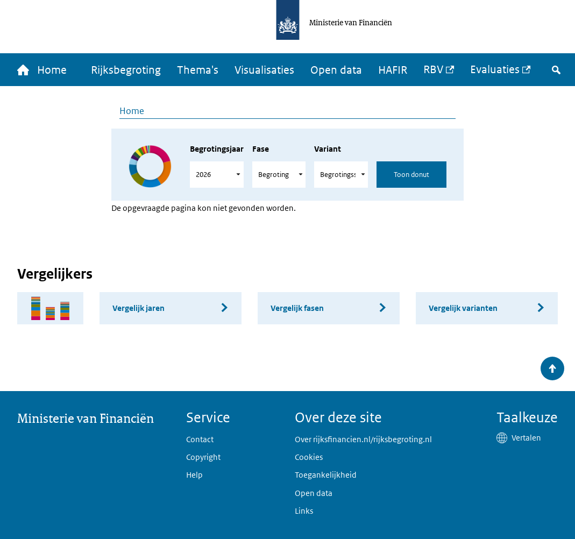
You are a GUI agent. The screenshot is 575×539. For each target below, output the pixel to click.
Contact (200, 439)
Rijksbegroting (126, 69)
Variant (327, 149)
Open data (336, 69)
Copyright (203, 457)
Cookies (309, 457)
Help (194, 475)
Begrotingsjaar (217, 149)
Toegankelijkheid (326, 475)
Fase (260, 149)
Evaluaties (495, 69)
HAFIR (392, 69)
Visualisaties (264, 69)
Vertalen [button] (526, 437)
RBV (433, 69)
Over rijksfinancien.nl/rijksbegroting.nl (363, 439)
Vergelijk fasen (297, 308)
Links (304, 511)
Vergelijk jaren (138, 308)
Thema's (197, 69)
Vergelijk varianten (463, 308)
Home (131, 111)
